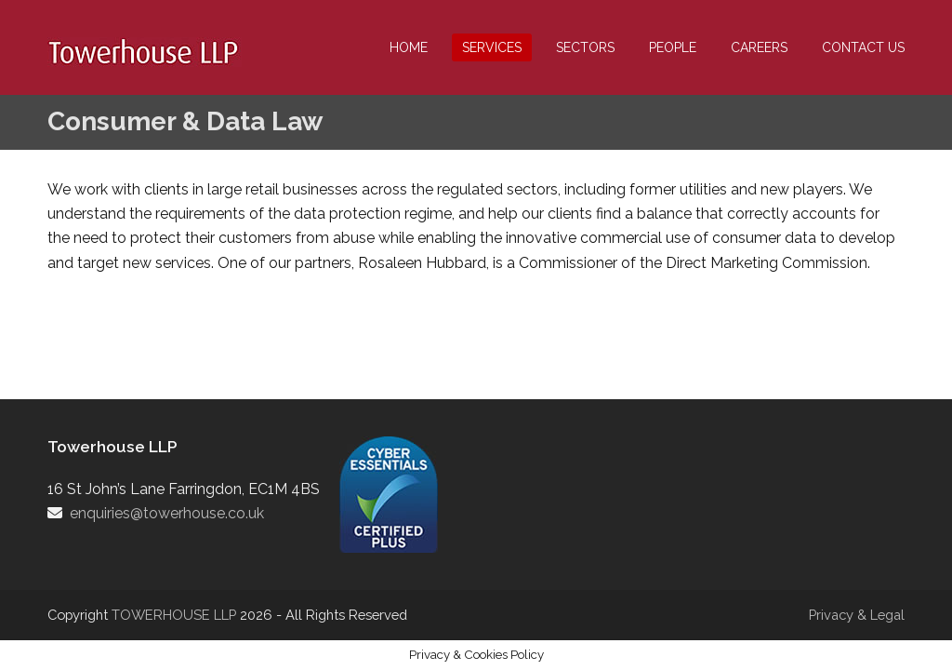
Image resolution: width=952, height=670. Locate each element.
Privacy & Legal (857, 615)
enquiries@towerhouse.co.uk (167, 513)
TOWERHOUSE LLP (176, 615)
